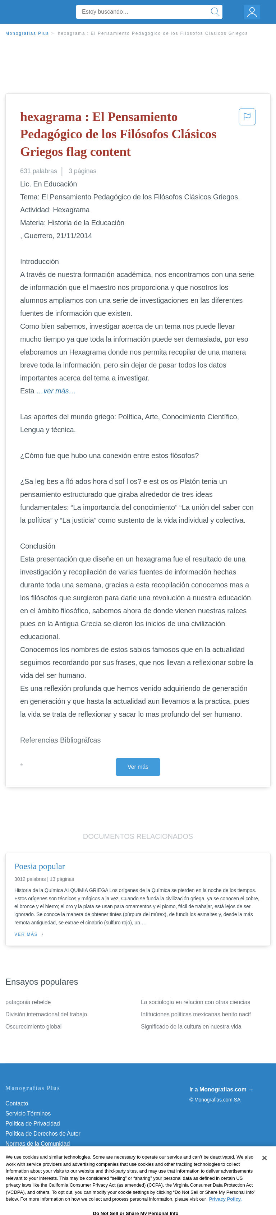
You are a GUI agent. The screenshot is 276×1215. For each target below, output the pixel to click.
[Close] (264, 1172)
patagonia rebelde (28, 1002)
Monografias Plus (27, 33)
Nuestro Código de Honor (37, 1154)
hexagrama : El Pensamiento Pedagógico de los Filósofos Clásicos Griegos (153, 33)
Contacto (16, 1103)
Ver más (138, 767)
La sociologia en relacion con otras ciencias (195, 1002)
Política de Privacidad (32, 1124)
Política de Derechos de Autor (42, 1134)
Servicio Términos (28, 1113)
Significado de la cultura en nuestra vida (191, 1027)
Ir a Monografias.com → (221, 1089)
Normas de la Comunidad (37, 1144)
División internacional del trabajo (46, 1014)
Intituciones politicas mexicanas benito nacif (196, 1014)
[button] (247, 135)
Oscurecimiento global (33, 1027)
